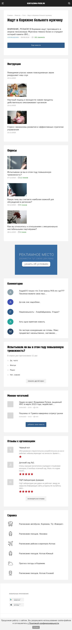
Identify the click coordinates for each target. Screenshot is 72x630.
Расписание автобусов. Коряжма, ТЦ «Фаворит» (41, 524)
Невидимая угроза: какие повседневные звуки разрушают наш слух (30, 73)
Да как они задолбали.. (30, 302)
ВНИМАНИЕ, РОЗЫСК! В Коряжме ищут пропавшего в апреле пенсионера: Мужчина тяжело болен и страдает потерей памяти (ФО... (35, 32)
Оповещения (13, 37)
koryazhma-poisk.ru (36, 3)
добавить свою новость (36, 424)
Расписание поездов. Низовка (33, 534)
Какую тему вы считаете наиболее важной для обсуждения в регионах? (30, 200)
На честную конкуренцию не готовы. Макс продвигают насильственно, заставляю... (38, 331)
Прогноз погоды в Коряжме (32, 563)
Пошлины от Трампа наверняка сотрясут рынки (41, 413)
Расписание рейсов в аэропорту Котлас (37, 543)
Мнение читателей (17, 396)
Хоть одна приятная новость (32, 322)
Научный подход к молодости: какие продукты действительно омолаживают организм (30, 101)
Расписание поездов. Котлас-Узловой (36, 573)
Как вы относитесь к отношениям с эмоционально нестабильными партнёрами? (32, 227)
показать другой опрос (36, 381)
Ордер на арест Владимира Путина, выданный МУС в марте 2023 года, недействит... (40, 403)
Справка (12, 515)
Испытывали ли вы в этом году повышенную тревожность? (29, 173)
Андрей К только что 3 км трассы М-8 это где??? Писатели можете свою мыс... (41, 292)
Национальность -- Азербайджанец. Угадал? (39, 312)
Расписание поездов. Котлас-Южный (36, 553)
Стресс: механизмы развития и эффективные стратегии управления (35, 128)
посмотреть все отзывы (36, 499)
